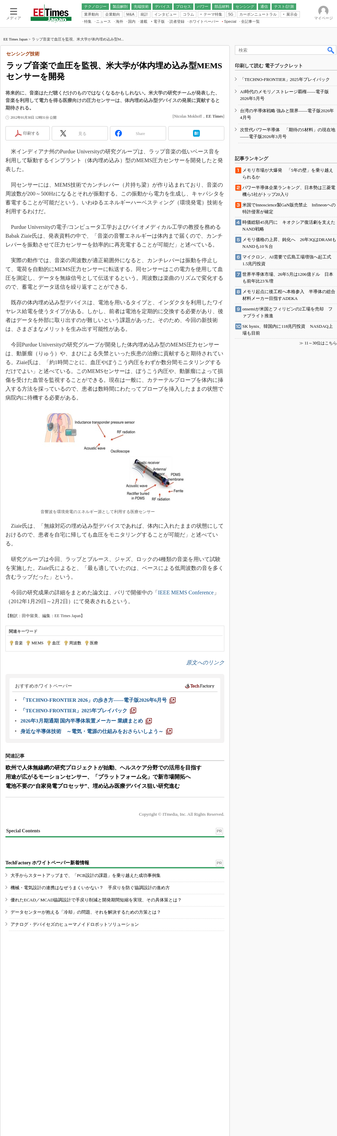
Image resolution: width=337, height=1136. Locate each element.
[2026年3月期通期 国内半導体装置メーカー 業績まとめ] (86, 721)
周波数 (75, 643)
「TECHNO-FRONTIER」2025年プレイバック (285, 79)
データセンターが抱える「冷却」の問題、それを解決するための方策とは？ (86, 912)
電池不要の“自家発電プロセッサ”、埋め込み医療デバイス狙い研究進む (92, 786)
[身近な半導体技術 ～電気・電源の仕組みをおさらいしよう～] (96, 731)
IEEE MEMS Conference (186, 592)
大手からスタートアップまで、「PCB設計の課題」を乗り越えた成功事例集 (86, 875)
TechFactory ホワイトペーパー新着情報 (47, 862)
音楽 (19, 643)
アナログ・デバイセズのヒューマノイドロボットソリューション (75, 924)
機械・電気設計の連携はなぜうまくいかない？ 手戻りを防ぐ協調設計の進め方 (90, 887)
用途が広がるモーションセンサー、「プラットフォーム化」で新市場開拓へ (98, 777)
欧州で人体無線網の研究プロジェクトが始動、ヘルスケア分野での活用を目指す (103, 767)
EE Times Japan (15, 39)
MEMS (37, 643)
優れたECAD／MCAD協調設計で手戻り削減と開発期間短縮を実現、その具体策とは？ (96, 899)
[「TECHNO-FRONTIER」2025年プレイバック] (78, 710)
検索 (331, 50)
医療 (94, 643)
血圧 (56, 643)
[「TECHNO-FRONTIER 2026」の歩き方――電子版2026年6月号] (98, 700)
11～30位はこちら (320, 343)
